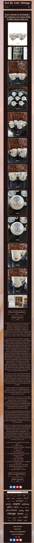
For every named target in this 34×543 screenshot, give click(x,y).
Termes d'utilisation (17, 534)
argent (16, 503)
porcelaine (11, 510)
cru (19, 517)
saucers (25, 520)
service (8, 504)
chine (13, 501)
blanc (28, 495)
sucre (16, 507)
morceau (9, 520)
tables (13, 498)
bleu (8, 498)
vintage (11, 513)
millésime (25, 504)
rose (14, 520)
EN (16, 537)
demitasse (14, 517)
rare (27, 510)
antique (21, 507)
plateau (19, 520)
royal (26, 498)
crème (9, 501)
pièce (9, 507)
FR (19, 537)
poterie (19, 495)
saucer (9, 517)
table (26, 514)
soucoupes (19, 501)
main (7, 495)
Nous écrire (17, 529)
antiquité (19, 498)
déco (26, 501)
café (25, 516)
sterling (21, 510)
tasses (20, 513)
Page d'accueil (17, 526)
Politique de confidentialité (17, 531)
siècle (26, 507)
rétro (24, 495)
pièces (11, 495)
